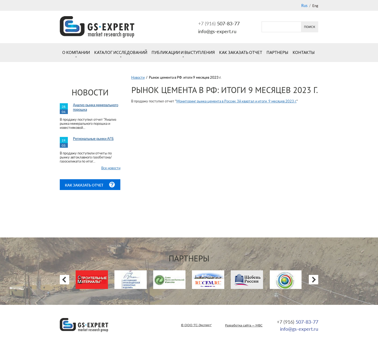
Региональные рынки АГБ (93, 138)
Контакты (304, 52)
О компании (76, 52)
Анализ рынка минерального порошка (95, 107)
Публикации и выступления (183, 52)
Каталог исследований (120, 52)
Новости (138, 77)
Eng (315, 6)
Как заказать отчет (240, 52)
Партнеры (277, 52)
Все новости (110, 168)
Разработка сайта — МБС (243, 325)
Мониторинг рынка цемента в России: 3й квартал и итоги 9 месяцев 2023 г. (236, 101)
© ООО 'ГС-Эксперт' (196, 325)
